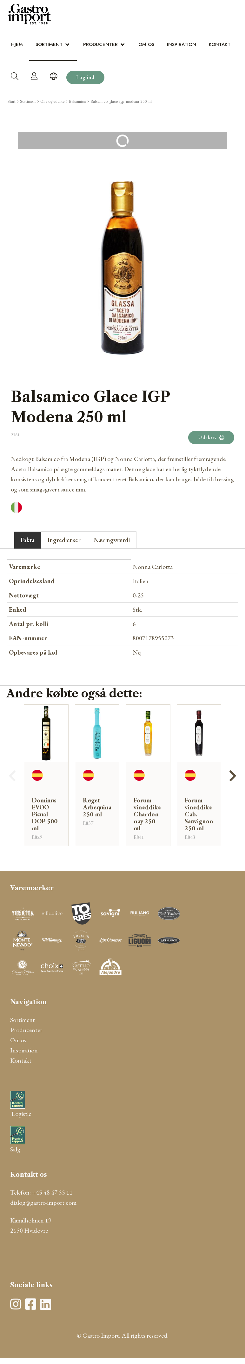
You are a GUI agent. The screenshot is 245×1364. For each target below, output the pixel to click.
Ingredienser (64, 540)
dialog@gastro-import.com (43, 1202)
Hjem (17, 44)
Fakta (28, 540)
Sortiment (49, 44)
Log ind (85, 77)
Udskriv (211, 437)
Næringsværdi (112, 540)
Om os (146, 44)
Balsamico (77, 101)
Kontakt (219, 44)
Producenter (100, 44)
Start (12, 101)
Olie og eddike (52, 101)
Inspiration (181, 44)
